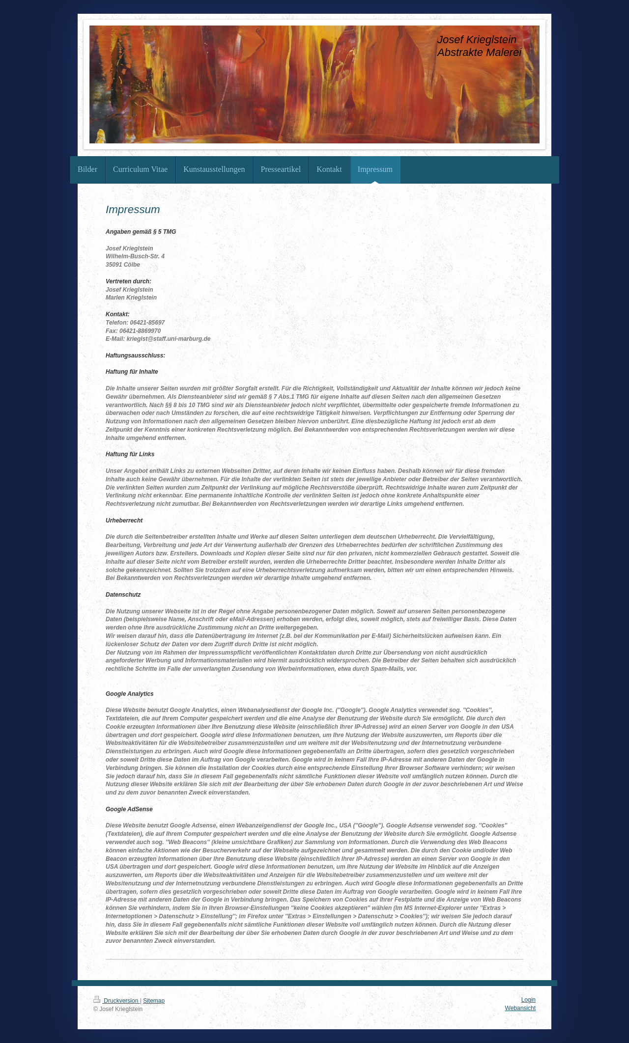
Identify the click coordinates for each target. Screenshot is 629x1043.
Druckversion (116, 1000)
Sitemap (154, 1000)
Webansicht (520, 1008)
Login (528, 999)
